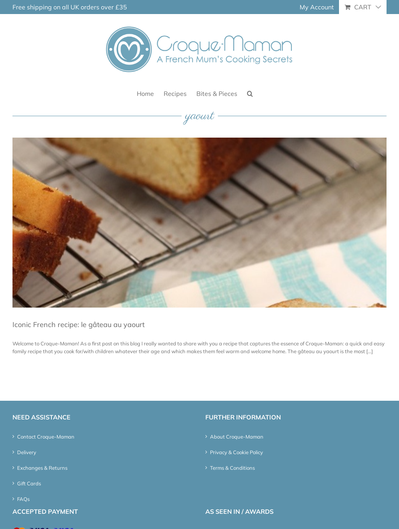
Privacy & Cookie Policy (236, 452)
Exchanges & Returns (42, 468)
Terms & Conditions (232, 468)
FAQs (23, 499)
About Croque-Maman (236, 436)
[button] (250, 93)
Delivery (26, 452)
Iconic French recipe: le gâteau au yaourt (78, 324)
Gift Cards (29, 483)
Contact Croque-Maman (45, 436)
